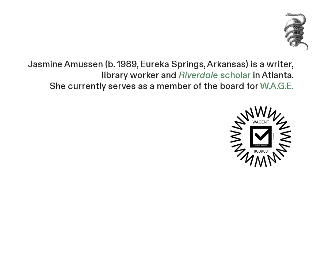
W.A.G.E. (277, 86)
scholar (215, 75)
